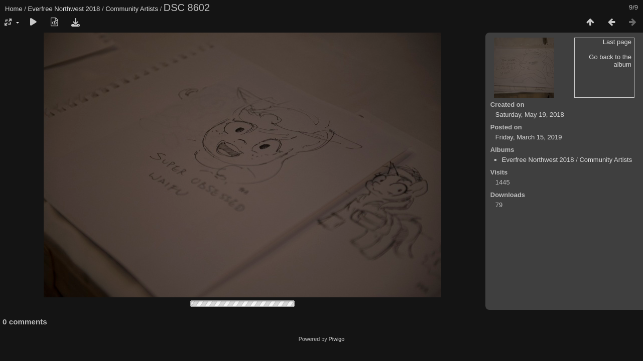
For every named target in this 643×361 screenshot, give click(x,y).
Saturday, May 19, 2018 (529, 114)
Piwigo (337, 339)
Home (14, 9)
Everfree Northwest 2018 (64, 9)
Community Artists (131, 9)
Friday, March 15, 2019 (528, 137)
